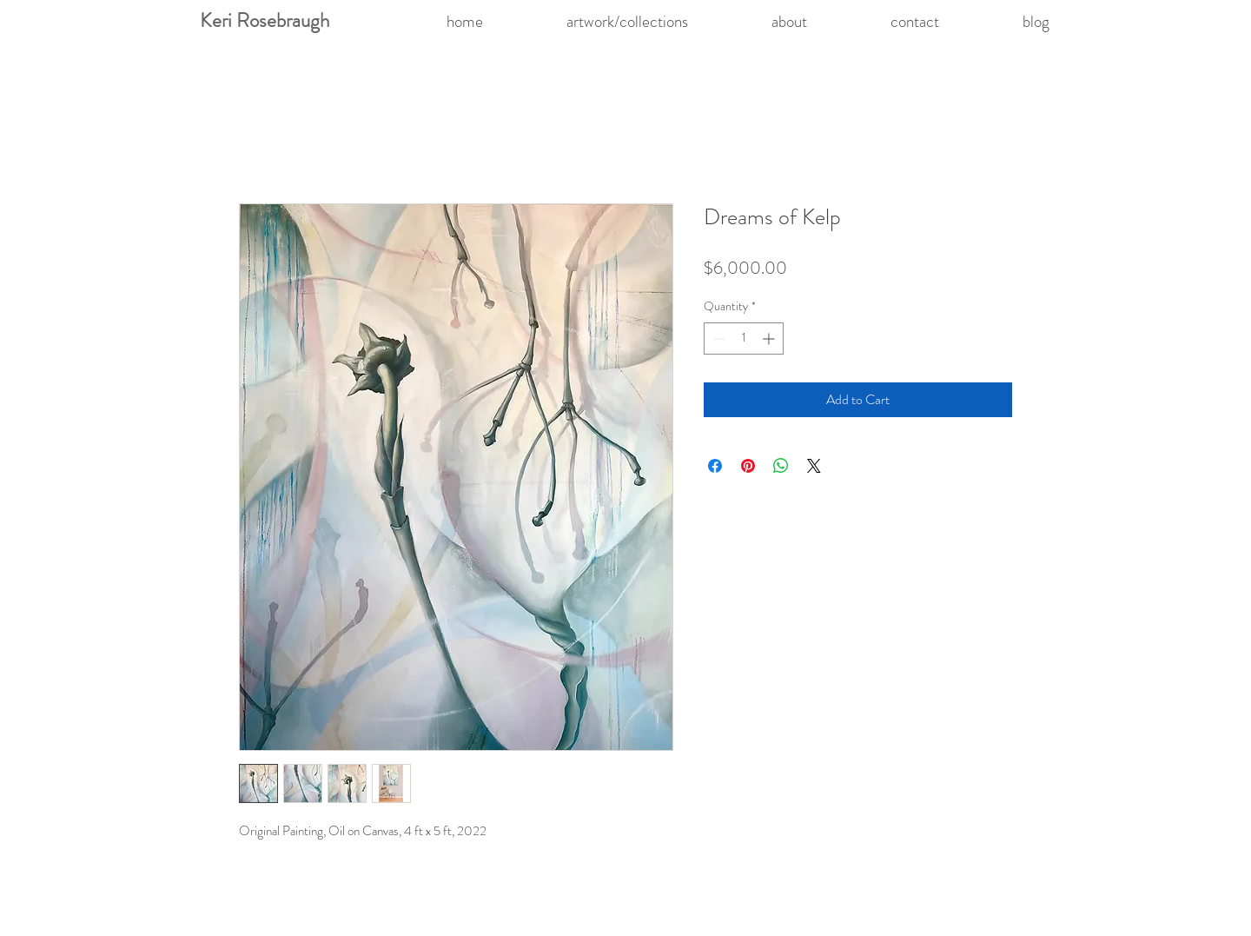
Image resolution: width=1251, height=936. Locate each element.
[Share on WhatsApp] (781, 465)
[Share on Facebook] (715, 465)
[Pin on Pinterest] (748, 465)
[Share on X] (814, 465)
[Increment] (770, 338)
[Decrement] (717, 338)
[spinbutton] (743, 338)
